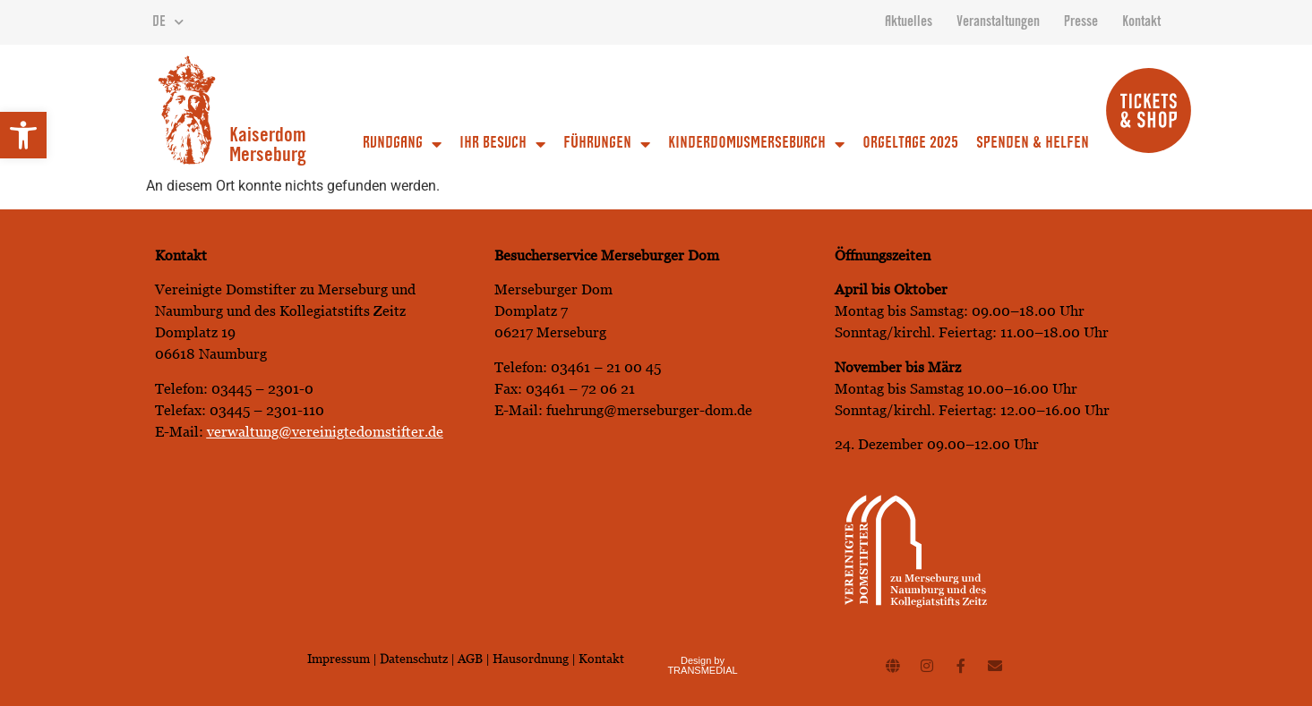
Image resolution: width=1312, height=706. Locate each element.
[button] (23, 135)
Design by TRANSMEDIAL (702, 665)
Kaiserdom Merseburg (267, 146)
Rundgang (402, 144)
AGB (470, 658)
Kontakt (1141, 22)
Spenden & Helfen (1032, 144)
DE (168, 22)
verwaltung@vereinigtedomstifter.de (325, 431)
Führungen (606, 144)
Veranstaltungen (998, 22)
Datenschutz (415, 658)
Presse (1081, 22)
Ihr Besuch (502, 144)
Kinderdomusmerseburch (756, 144)
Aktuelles (908, 22)
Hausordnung (531, 658)
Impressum (338, 658)
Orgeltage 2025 (910, 144)
